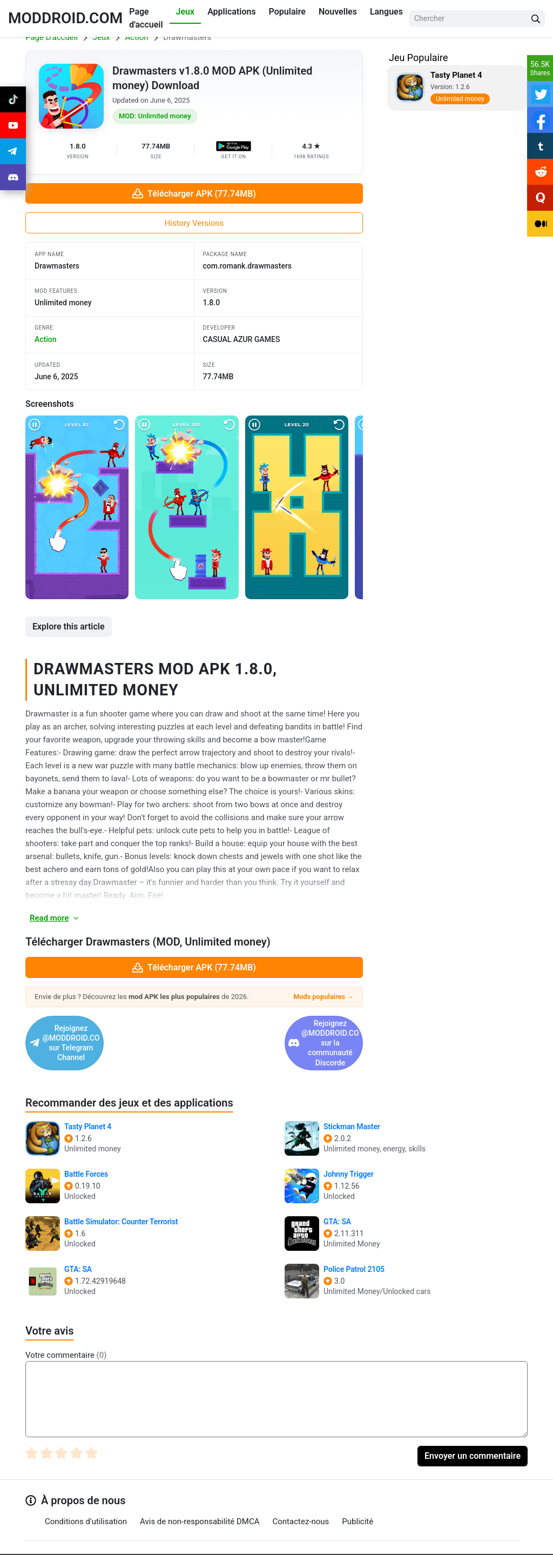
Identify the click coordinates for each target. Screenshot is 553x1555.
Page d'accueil (146, 18)
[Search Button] (536, 18)
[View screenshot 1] (77, 507)
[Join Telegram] (264, 1542)
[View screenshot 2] (186, 507)
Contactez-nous (301, 1492)
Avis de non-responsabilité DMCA (199, 1492)
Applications (231, 11)
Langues (386, 11)
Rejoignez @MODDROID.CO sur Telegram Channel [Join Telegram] (107, 1028)
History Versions (194, 223)
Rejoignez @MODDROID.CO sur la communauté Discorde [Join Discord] (273, 1028)
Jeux (185, 11)
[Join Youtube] (13, 125)
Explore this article (68, 626)
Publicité (357, 1492)
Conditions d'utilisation (86, 1492)
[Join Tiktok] (13, 99)
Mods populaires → (323, 997)
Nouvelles (338, 11)
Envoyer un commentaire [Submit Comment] (472, 1427)
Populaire (287, 11)
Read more (55, 918)
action (46, 339)
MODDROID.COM (65, 18)
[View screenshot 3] (296, 507)
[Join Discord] (289, 1542)
